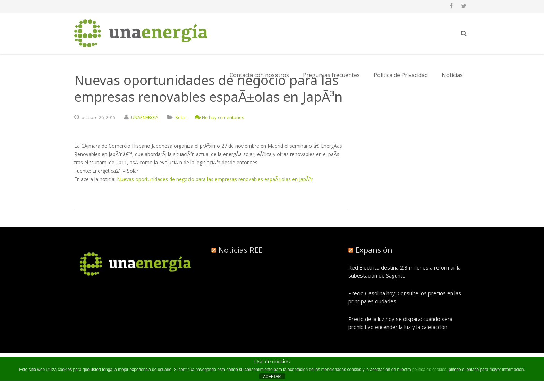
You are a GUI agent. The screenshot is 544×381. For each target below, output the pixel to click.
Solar (180, 117)
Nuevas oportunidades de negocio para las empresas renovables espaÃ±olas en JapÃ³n (215, 179)
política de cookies (429, 369)
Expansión (373, 250)
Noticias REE (240, 250)
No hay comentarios (219, 117)
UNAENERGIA (144, 117)
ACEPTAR (272, 376)
